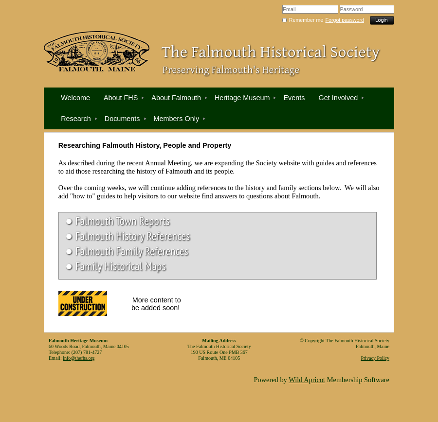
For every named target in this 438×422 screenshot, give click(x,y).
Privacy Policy (375, 358)
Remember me (306, 20)
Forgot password (345, 20)
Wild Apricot (307, 380)
